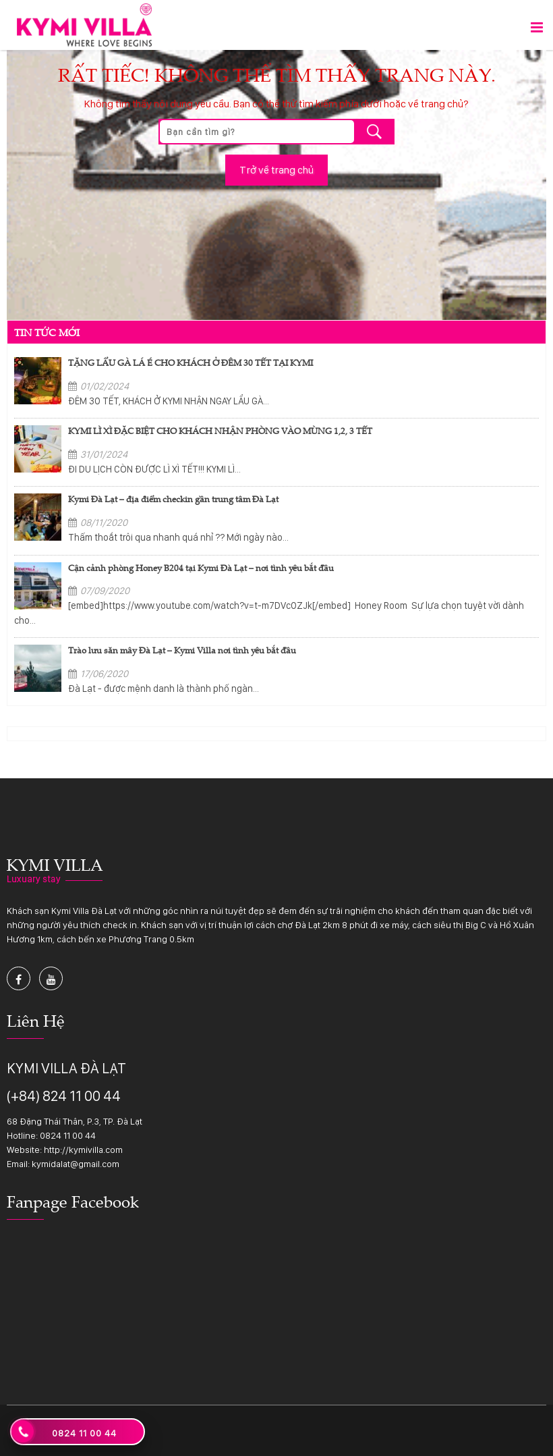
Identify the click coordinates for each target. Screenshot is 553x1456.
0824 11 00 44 (68, 1135)
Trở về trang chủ (276, 169)
